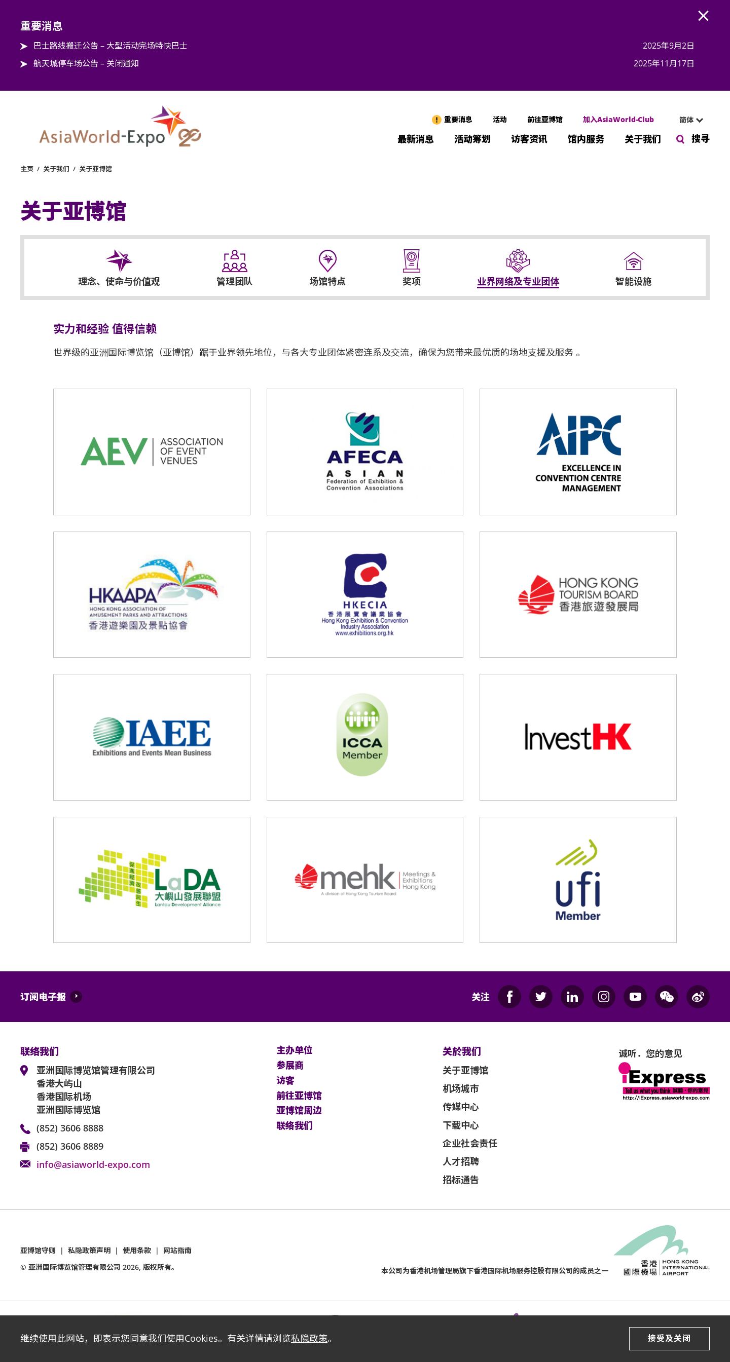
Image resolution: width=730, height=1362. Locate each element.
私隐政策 (309, 1338)
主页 (26, 168)
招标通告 (461, 1180)
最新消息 (415, 138)
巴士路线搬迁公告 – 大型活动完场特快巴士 (110, 45)
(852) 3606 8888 (69, 1128)
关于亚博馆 (95, 168)
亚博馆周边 (299, 1111)
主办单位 (294, 1050)
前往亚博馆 (545, 119)
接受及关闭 (669, 1338)
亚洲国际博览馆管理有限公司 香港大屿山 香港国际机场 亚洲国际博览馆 (95, 1090)
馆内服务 (586, 138)
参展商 (290, 1066)
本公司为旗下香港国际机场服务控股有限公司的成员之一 (494, 1270)
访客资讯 (529, 138)
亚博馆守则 (38, 1250)
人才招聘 (461, 1161)
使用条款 (137, 1250)
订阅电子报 (43, 996)
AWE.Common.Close (704, 16)
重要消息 (458, 119)
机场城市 (461, 1088)
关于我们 (643, 138)
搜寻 (700, 138)
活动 (500, 119)
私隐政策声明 (89, 1250)
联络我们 (294, 1126)
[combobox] (687, 120)
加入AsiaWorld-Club (618, 119)
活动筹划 (472, 138)
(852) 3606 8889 (69, 1146)
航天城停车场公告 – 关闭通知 (86, 63)
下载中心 (461, 1125)
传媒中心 (461, 1107)
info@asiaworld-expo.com (93, 1164)
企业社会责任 (470, 1143)
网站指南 (177, 1250)
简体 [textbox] (686, 120)
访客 (285, 1081)
